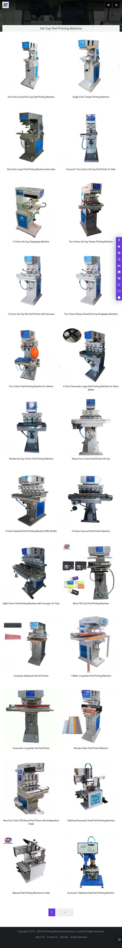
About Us (40, 937)
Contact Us (52, 937)
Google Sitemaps (78, 937)
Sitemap (64, 937)
